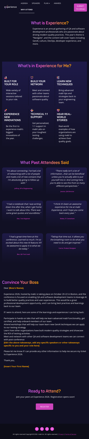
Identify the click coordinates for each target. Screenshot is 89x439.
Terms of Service (70, 433)
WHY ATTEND (27, 9)
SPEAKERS (36, 3)
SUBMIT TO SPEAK (80, 7)
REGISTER (44, 405)
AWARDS (57, 3)
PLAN (46, 3)
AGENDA (24, 3)
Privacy (61, 433)
